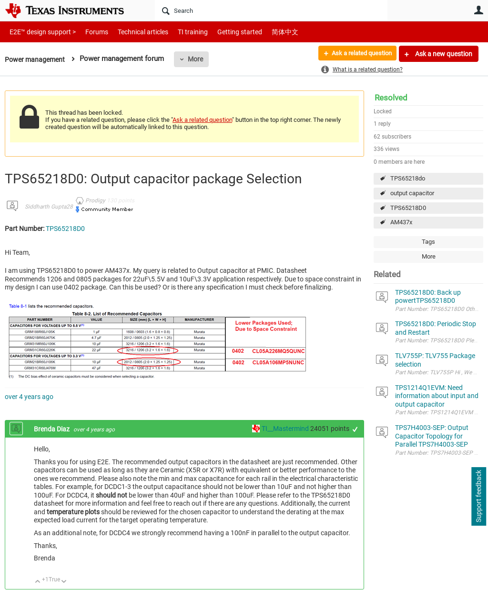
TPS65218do (407, 178)
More (198, 59)
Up (38, 582)
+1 (355, 429)
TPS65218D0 (408, 207)
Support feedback (478, 496)
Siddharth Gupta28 (49, 206)
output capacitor (412, 193)
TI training (179, 31)
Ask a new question (443, 54)
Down (64, 582)
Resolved (391, 97)
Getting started (223, 31)
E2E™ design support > (40, 31)
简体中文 (265, 31)
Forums (89, 31)
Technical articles (133, 31)
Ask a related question (357, 54)
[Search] (271, 10)
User (478, 10)
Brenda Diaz (52, 429)
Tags (428, 241)
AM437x (401, 222)
